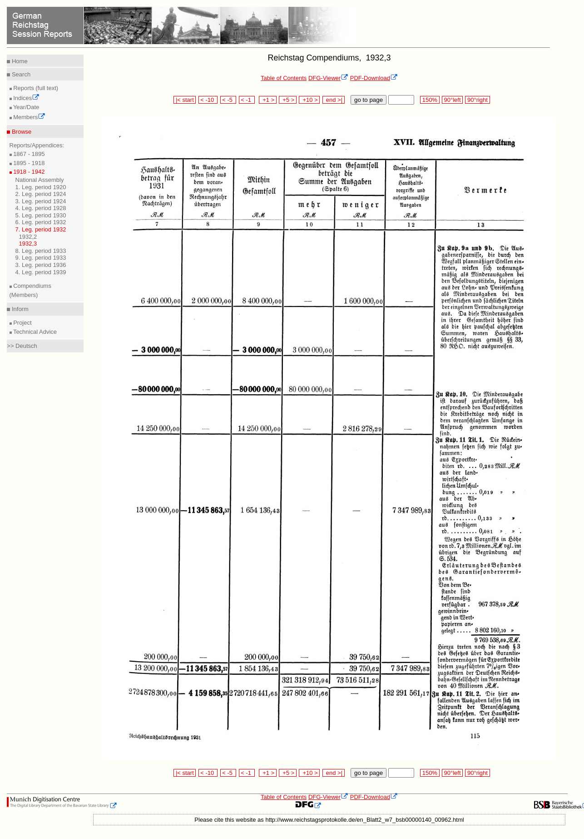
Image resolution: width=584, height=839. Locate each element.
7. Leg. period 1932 (40, 229)
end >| (333, 99)
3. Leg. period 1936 (40, 264)
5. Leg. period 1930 (40, 215)
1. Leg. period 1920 (40, 187)
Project (22, 322)
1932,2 (28, 236)
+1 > (267, 99)
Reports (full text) (35, 88)
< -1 (247, 99)
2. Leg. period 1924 (40, 194)
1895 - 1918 (28, 163)
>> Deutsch (22, 345)
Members (29, 117)
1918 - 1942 (28, 171)
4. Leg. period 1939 (40, 272)
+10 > (309, 99)
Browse (20, 131)
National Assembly (39, 179)
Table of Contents (284, 78)
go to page (368, 99)
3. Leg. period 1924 (40, 201)
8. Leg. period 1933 (40, 250)
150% (430, 99)
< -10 (208, 99)
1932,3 (28, 243)
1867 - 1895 (28, 154)
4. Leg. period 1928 (40, 208)
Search (20, 74)
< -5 (228, 99)
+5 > (287, 99)
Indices (26, 98)
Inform (19, 309)
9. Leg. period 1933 (40, 257)
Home (18, 61)
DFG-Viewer (328, 78)
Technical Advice (34, 331)
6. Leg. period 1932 (40, 222)
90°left (452, 99)
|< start (184, 99)
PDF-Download (374, 78)
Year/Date (26, 107)
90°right (477, 99)
